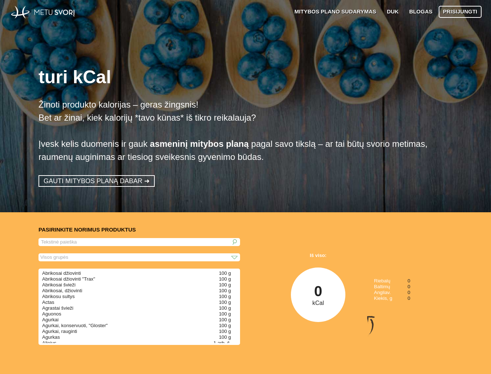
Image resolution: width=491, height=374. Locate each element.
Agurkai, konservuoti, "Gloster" (75, 325)
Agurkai (50, 319)
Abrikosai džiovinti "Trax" (68, 279)
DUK (393, 11)
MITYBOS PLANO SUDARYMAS (335, 11)
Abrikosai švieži (59, 284)
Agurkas (51, 337)
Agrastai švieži (57, 308)
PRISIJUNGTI (460, 11)
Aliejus (49, 343)
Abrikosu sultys (58, 296)
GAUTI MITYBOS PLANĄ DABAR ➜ (97, 181)
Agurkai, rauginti (59, 331)
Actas (48, 302)
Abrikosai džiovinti (61, 273)
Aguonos (51, 314)
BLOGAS (421, 11)
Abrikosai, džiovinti (62, 290)
